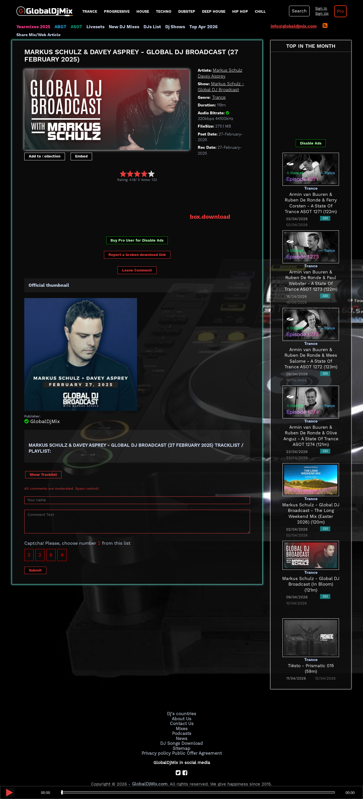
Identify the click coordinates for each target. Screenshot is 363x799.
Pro (339, 11)
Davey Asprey (211, 68)
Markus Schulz (227, 62)
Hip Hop (240, 11)
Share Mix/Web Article (240, 27)
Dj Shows (172, 26)
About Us (181, 711)
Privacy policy (157, 744)
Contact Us (181, 716)
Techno (163, 11)
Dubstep (186, 11)
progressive (117, 11)
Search (299, 11)
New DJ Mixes (122, 26)
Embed (81, 149)
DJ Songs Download (181, 734)
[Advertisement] (127, 190)
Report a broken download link (137, 247)
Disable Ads (310, 135)
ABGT (59, 26)
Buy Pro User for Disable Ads (137, 233)
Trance (89, 11)
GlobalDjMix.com (149, 775)
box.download (210, 209)
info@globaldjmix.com (294, 26)
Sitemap (181, 739)
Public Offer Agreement (196, 744)
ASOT (75, 26)
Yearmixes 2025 (32, 26)
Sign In (320, 8)
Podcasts (181, 725)
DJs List (149, 26)
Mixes (182, 720)
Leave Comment (137, 262)
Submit (35, 562)
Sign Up (320, 14)
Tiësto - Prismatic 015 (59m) (311, 658)
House (142, 11)
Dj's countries (182, 706)
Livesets (94, 26)
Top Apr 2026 (200, 26)
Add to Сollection (45, 149)
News (181, 730)
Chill (260, 11)
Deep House (213, 11)
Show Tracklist (43, 467)
